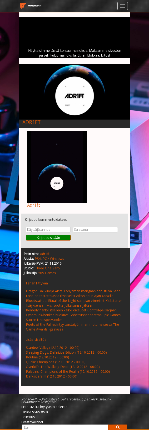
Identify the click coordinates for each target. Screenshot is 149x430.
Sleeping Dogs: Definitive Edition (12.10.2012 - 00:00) (66, 352)
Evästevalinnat (32, 422)
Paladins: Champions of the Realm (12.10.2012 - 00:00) (68, 371)
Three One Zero (47, 268)
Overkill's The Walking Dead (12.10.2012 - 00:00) (63, 366)
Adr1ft (45, 254)
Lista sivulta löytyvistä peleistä (44, 406)
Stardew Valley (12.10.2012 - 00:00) (52, 347)
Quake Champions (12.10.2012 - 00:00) (55, 362)
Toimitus (28, 416)
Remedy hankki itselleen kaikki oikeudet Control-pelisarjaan (71, 310)
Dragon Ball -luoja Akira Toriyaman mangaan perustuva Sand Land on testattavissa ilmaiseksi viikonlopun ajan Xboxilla (73, 293)
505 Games (47, 273)
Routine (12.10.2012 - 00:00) (47, 357)
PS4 (38, 258)
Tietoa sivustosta (34, 411)
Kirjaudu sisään (48, 237)
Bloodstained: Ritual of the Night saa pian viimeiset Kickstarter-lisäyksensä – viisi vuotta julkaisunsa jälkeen (74, 303)
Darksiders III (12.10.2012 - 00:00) (51, 376)
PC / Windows (53, 258)
